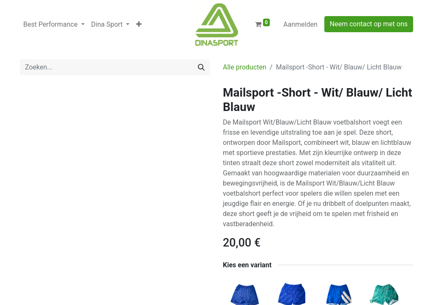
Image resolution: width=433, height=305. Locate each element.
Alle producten (244, 67)
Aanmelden (300, 24)
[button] (139, 24)
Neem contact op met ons (369, 24)
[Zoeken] (201, 67)
